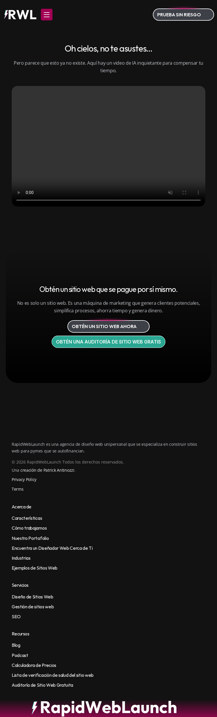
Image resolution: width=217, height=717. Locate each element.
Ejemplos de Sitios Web (34, 568)
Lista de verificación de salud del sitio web (53, 675)
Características (27, 518)
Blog (16, 645)
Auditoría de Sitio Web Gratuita (42, 685)
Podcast (20, 655)
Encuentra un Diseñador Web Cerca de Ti (52, 548)
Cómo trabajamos (29, 528)
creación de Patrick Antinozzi (47, 470)
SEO (16, 616)
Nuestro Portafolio (30, 538)
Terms (18, 489)
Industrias (21, 558)
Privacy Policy (24, 479)
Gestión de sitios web (33, 606)
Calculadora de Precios (34, 665)
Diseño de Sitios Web (32, 597)
